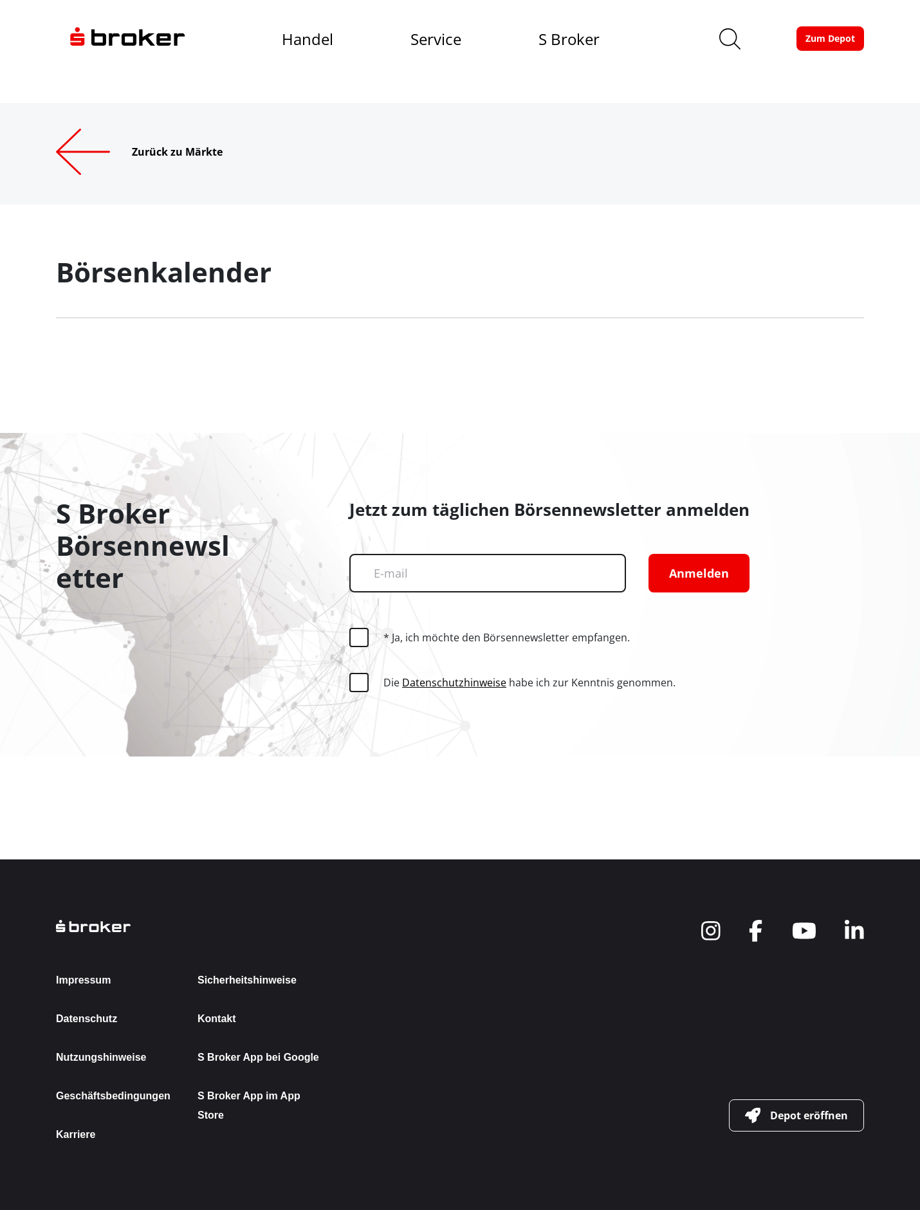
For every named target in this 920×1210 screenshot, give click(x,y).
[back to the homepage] (192, 926)
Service (435, 39)
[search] (730, 39)
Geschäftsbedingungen (113, 1095)
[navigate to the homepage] (127, 38)
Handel (307, 39)
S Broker (569, 39)
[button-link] (830, 38)
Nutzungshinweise (101, 1057)
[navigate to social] (711, 931)
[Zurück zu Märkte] (160, 152)
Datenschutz (86, 1018)
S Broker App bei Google (258, 1057)
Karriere (75, 1134)
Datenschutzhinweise (454, 682)
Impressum (83, 980)
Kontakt (217, 1018)
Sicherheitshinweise (247, 980)
